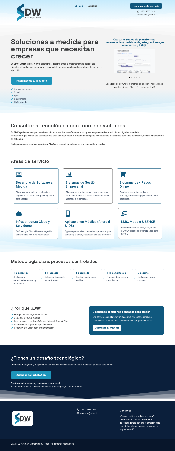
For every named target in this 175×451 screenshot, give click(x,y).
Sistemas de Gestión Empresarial (81, 184)
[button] (129, 77)
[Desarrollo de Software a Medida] (19, 174)
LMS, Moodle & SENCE (138, 222)
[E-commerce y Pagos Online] (123, 174)
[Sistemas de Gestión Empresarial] (69, 174)
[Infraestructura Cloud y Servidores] (19, 213)
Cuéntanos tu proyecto (107, 327)
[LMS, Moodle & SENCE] (124, 213)
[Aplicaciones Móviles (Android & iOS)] (68, 213)
